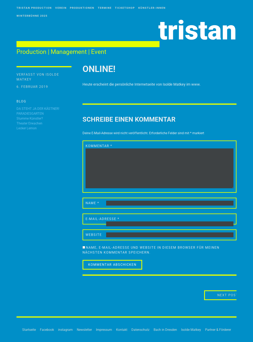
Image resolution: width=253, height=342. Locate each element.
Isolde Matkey (191, 330)
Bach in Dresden (165, 330)
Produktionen (82, 7)
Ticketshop (125, 7)
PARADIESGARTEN (30, 113)
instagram (65, 330)
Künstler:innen (152, 7)
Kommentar (99, 146)
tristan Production (34, 7)
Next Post (219, 295)
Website (94, 235)
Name (92, 203)
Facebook (47, 330)
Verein (61, 7)
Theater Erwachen (29, 123)
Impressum (104, 330)
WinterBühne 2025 (31, 15)
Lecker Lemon (26, 128)
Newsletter (84, 330)
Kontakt (121, 330)
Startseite (29, 330)
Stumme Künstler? (29, 118)
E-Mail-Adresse (102, 219)
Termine (105, 7)
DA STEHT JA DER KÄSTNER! (37, 109)
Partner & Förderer (218, 330)
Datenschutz (140, 330)
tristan (197, 30)
